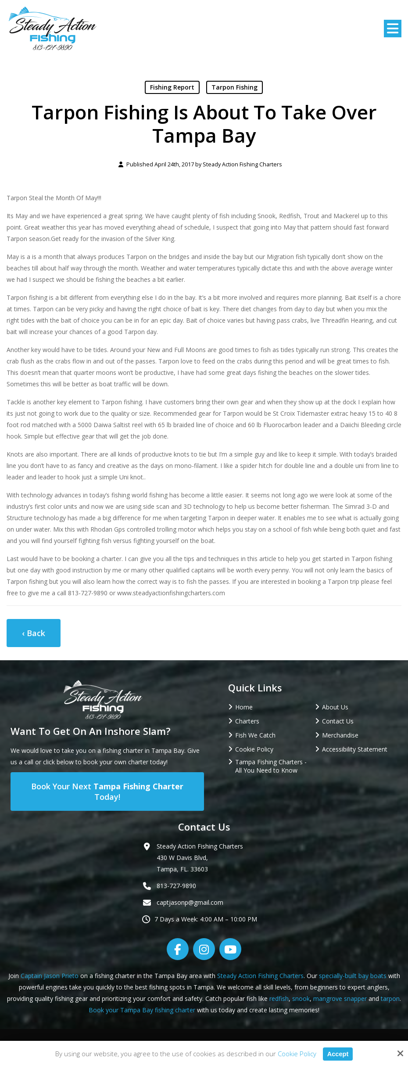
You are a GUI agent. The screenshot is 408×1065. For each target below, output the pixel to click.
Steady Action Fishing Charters (242, 164)
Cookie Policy (296, 1054)
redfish (279, 998)
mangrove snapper (340, 998)
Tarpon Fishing (234, 87)
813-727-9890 (176, 886)
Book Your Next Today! (107, 791)
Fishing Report (172, 87)
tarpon (390, 998)
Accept (338, 1054)
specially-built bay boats (353, 975)
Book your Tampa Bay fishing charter (142, 1010)
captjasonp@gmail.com (190, 902)
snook (301, 998)
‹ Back (33, 633)
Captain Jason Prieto (50, 975)
